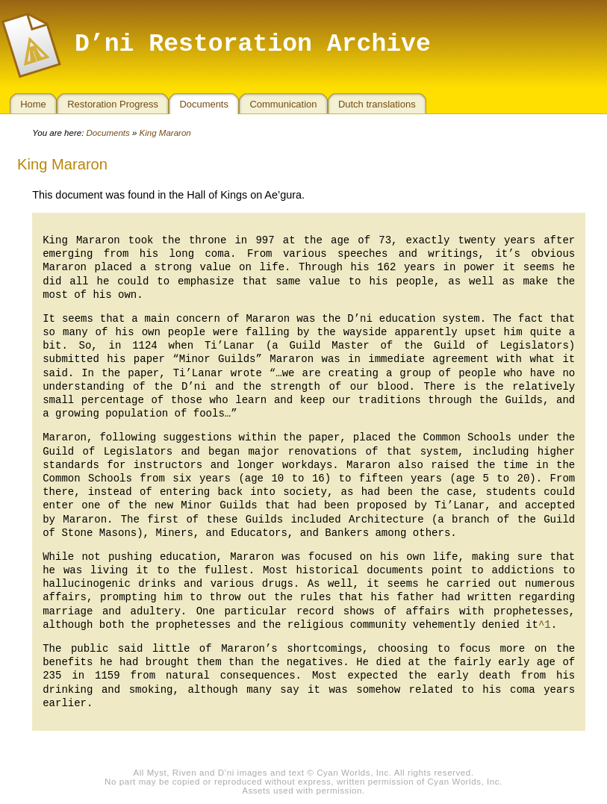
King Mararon (165, 132)
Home (33, 104)
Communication (283, 104)
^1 (544, 625)
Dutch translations (377, 104)
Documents (203, 104)
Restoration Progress (112, 104)
